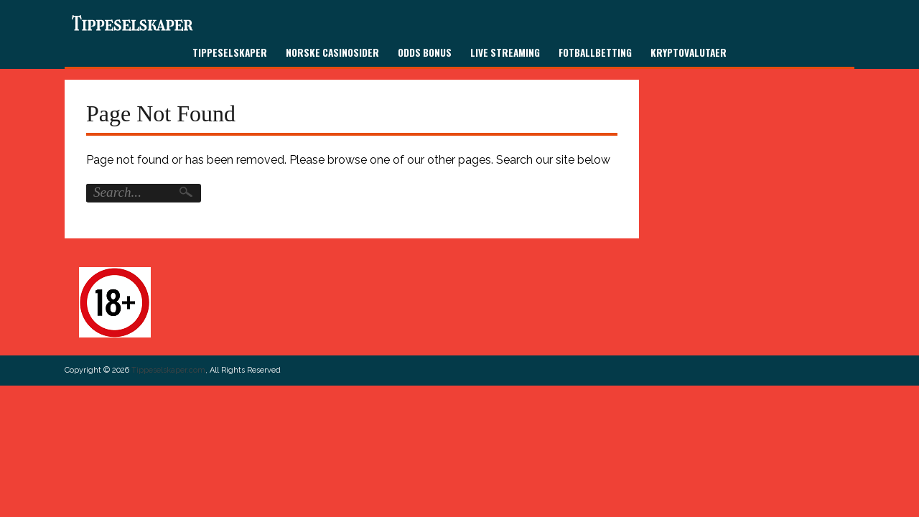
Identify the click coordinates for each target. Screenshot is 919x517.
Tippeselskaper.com (168, 370)
